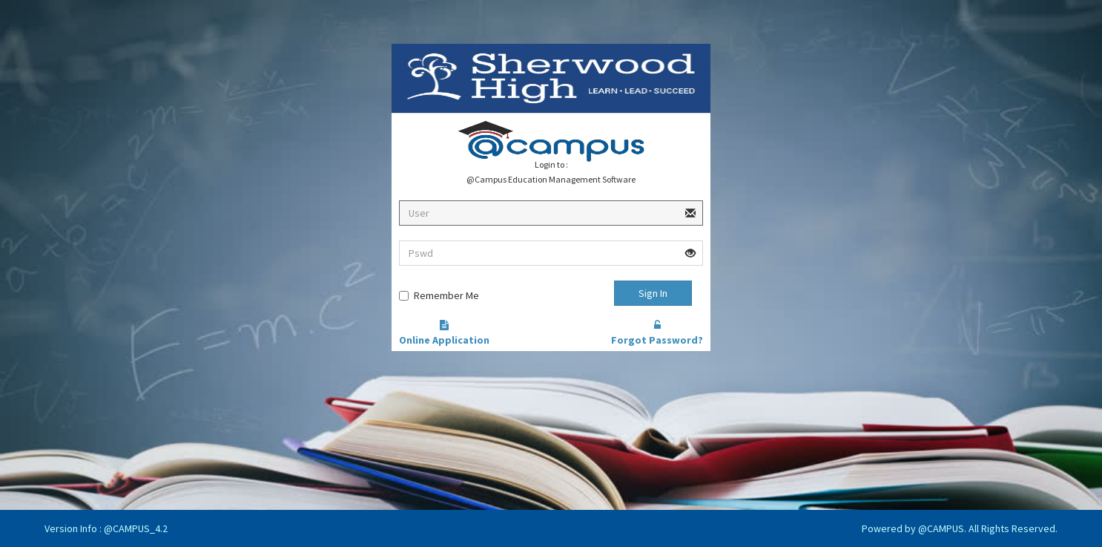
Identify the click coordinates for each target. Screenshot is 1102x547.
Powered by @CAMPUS (913, 528)
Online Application (444, 333)
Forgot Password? (657, 333)
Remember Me (446, 295)
